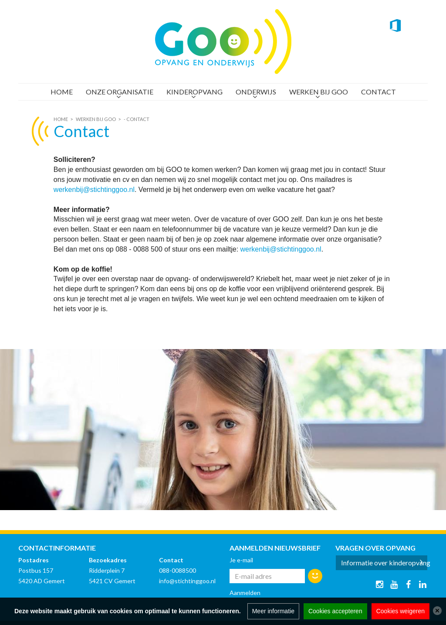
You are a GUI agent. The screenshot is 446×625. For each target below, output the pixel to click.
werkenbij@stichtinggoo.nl (94, 189)
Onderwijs (256, 91)
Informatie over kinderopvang (384, 562)
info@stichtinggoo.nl (187, 581)
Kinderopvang (194, 91)
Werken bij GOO (318, 91)
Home (62, 91)
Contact (378, 91)
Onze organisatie (119, 91)
